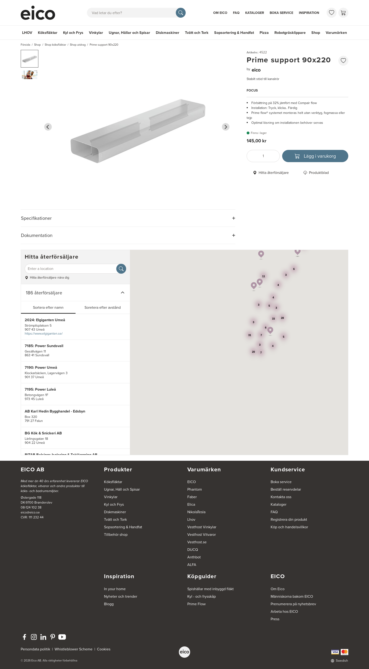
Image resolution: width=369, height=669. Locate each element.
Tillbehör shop (116, 534)
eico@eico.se (30, 512)
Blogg (109, 604)
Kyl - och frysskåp (201, 596)
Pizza (264, 32)
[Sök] (181, 13)
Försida (25, 45)
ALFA (191, 564)
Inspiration (309, 12)
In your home (115, 589)
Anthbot (194, 557)
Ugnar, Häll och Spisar (122, 489)
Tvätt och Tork (197, 32)
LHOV (27, 32)
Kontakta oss (281, 497)
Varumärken (336, 32)
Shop (315, 32)
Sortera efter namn (48, 307)
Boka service (281, 12)
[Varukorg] (343, 13)
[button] (29, 59)
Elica (191, 504)
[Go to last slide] (48, 127)
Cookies (103, 649)
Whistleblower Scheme (73, 649)
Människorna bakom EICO (292, 596)
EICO (191, 482)
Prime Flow (196, 604)
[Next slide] (225, 127)
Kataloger (254, 12)
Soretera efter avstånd (102, 307)
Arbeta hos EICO (284, 611)
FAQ (236, 12)
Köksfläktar (47, 32)
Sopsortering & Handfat (234, 32)
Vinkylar (96, 32)
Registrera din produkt (289, 519)
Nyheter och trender (120, 596)
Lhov (191, 519)
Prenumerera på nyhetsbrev (293, 604)
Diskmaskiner (167, 32)
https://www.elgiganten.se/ (44, 333)
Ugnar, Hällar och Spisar (129, 32)
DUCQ (192, 549)
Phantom (194, 489)
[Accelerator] (40, 13)
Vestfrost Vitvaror (201, 534)
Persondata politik (35, 649)
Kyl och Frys (73, 32)
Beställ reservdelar (286, 489)
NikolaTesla (196, 512)
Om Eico (220, 12)
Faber (192, 497)
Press (275, 619)
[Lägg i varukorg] (315, 156)
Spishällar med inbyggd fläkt (210, 589)
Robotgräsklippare (290, 32)
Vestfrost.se (197, 542)
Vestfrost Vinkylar (201, 527)
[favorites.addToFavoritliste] (343, 61)
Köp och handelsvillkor (289, 527)
